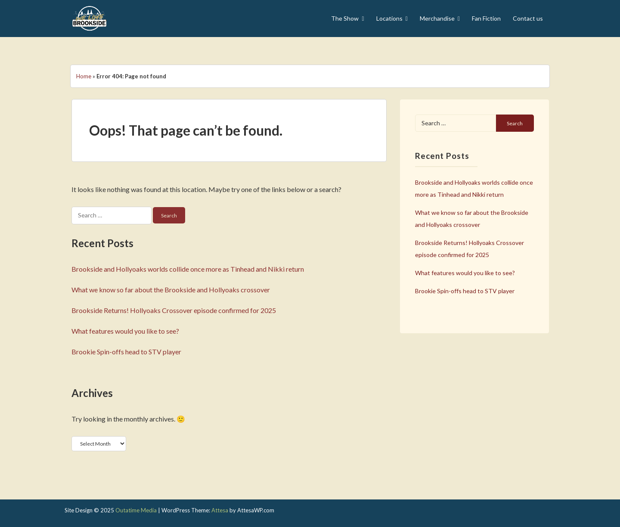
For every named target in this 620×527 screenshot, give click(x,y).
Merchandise (437, 18)
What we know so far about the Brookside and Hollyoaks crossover (170, 289)
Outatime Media (136, 510)
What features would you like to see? (125, 331)
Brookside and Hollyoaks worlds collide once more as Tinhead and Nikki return (187, 269)
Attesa (219, 510)
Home (83, 76)
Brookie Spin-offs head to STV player (126, 351)
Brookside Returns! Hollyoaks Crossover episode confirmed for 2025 (173, 310)
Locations (389, 18)
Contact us (528, 18)
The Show (345, 18)
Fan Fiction (486, 18)
